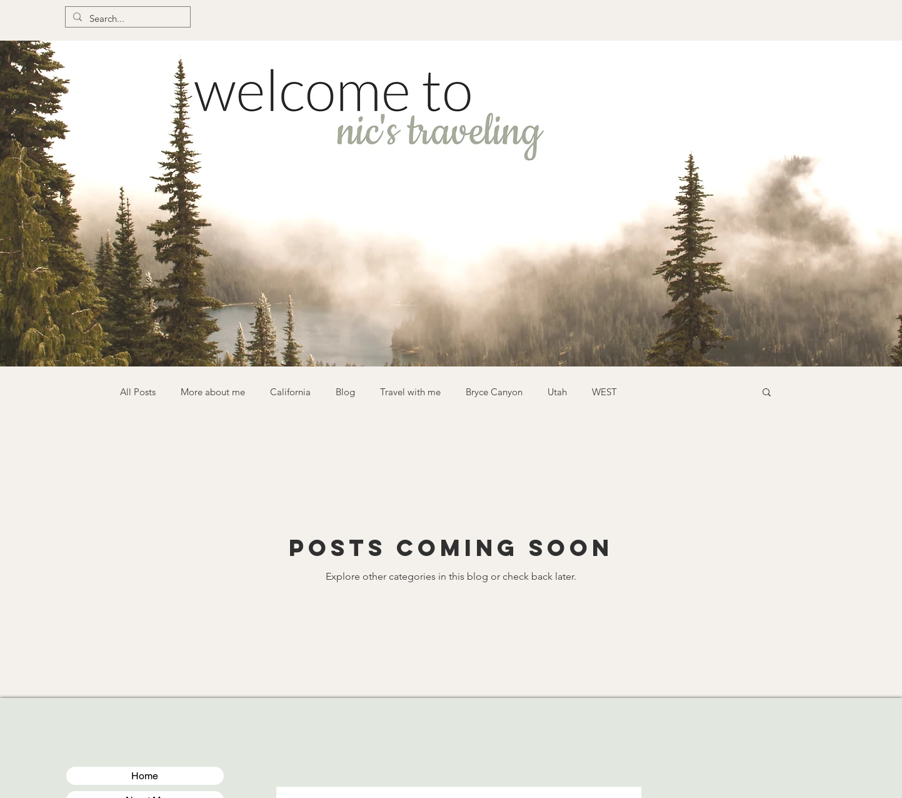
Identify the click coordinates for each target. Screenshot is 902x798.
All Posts (138, 392)
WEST (604, 392)
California (290, 392)
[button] (767, 393)
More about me (213, 392)
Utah (557, 392)
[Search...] (126, 18)
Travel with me (410, 392)
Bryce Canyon (494, 392)
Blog (345, 392)
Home (144, 776)
